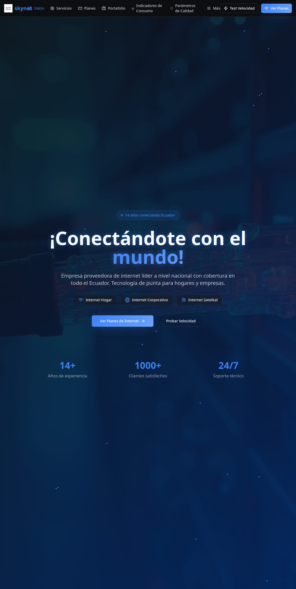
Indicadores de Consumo (147, 8)
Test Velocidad (239, 8)
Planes (87, 8)
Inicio (36, 8)
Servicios (61, 8)
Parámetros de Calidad (182, 8)
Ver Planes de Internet (122, 320)
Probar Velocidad (181, 320)
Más (213, 8)
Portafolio (113, 8)
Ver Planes (276, 8)
